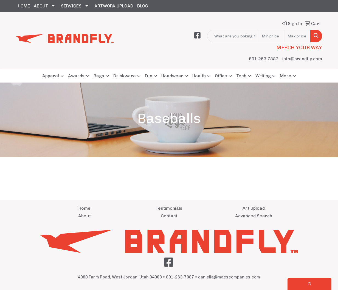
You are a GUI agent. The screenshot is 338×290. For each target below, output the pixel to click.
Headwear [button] (172, 75)
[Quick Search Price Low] (272, 36)
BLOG (142, 6)
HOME (24, 6)
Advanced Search (253, 215)
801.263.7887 (263, 58)
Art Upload (254, 208)
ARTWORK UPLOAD (113, 6)
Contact (169, 215)
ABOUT (41, 6)
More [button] (285, 75)
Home (84, 208)
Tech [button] (241, 75)
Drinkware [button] (124, 75)
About (84, 215)
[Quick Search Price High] (298, 36)
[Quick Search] (233, 36)
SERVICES (71, 6)
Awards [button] (76, 75)
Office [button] (221, 75)
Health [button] (199, 75)
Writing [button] (263, 75)
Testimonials (169, 208)
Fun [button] (148, 75)
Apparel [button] (50, 75)
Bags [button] (99, 75)
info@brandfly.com (302, 58)
